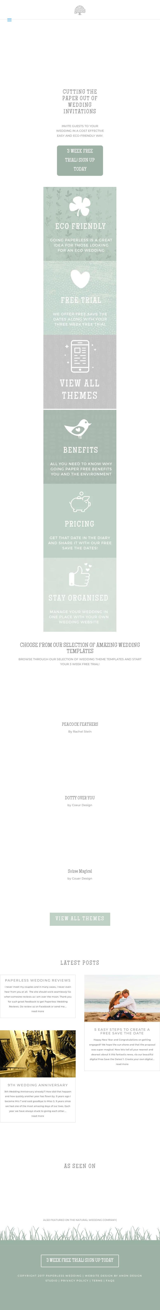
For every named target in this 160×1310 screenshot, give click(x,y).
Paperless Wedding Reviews (38, 980)
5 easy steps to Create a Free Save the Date (122, 1031)
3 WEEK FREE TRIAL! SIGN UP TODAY (80, 160)
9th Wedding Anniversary (38, 1085)
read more (37, 1011)
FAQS (110, 1280)
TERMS (97, 1280)
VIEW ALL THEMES (80, 919)
